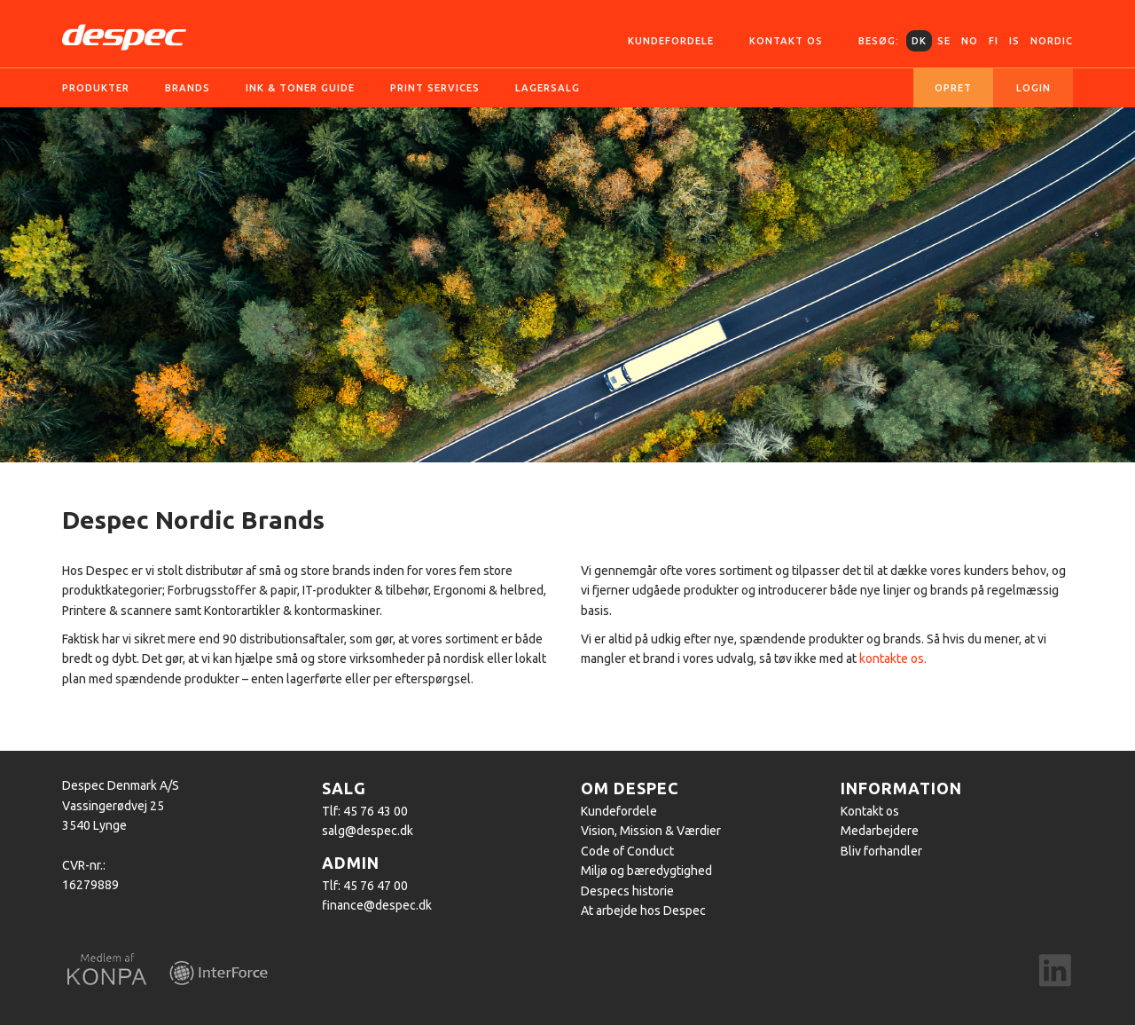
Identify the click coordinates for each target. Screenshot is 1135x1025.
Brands (187, 88)
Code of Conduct (627, 851)
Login (1033, 88)
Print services (435, 88)
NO (969, 40)
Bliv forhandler (881, 851)
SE (944, 40)
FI (993, 40)
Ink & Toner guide (300, 88)
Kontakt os (786, 40)
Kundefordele (671, 40)
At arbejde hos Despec (643, 910)
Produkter (95, 88)
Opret (953, 88)
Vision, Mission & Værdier (651, 831)
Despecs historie (627, 891)
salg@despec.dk (367, 831)
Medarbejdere (880, 831)
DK (919, 40)
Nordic (1051, 40)
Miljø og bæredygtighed (646, 870)
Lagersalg (547, 88)
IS (1014, 40)
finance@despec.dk (377, 905)
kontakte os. (893, 658)
